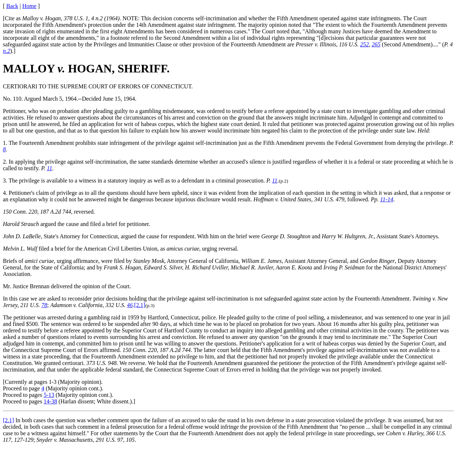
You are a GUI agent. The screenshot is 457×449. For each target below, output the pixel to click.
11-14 (386, 199)
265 (376, 44)
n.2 (6, 51)
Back (12, 6)
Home (29, 6)
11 (49, 168)
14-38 (50, 401)
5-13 (48, 395)
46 (130, 305)
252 (364, 44)
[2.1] (140, 305)
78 (44, 305)
